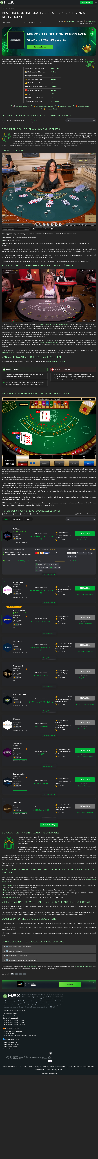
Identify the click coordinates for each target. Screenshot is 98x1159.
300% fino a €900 (41, 810)
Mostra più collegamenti (49, 1039)
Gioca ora (85, 617)
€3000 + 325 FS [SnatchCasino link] (30, 985)
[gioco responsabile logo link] (87, 1007)
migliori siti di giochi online (56, 361)
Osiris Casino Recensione (85, 812)
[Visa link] (46, 553)
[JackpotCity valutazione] (20, 757)
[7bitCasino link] (7, 536)
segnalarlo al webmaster (83, 967)
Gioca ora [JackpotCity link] (85, 750)
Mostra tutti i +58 (90, 550)
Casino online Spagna (68, 1015)
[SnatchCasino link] (20, 985)
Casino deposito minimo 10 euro (46, 1025)
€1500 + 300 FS (41, 675)
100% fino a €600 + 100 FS (41, 702)
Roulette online (8, 890)
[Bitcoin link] (42, 553)
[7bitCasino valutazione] (20, 538)
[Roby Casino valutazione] (20, 594)
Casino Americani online (70, 1006)
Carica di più (49, 825)
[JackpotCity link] (7, 753)
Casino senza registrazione (45, 1008)
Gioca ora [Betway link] (85, 780)
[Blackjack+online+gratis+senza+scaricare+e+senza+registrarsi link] (12, 974)
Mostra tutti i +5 (54, 550)
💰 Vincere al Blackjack (51, 109)
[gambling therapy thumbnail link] (93, 1011)
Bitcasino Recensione (85, 729)
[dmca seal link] (92, 1000)
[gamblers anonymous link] (93, 1007)
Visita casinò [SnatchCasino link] (70, 985)
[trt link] (94, 996)
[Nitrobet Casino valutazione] (20, 702)
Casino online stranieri (45, 1013)
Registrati (87, 2)
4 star (20, 22)
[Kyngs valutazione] (20, 677)
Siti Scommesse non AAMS (58, 1002)
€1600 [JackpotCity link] (41, 754)
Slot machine (7, 885)
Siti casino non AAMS (45, 1004)
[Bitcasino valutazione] (20, 727)
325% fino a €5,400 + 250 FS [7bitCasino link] (41, 537)
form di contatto (30, 967)
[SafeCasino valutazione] (20, 649)
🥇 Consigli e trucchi (64, 106)
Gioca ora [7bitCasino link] (85, 534)
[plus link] (83, 1000)
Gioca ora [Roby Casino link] (85, 588)
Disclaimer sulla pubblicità (85, 514)
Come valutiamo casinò (46, 1034)
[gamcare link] (86, 1000)
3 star (18, 22)
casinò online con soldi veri (49, 343)
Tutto (6, 519)
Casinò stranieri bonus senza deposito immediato (58, 1011)
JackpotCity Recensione (85, 757)
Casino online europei (68, 1002)
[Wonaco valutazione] (21, 624)
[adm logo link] (80, 1007)
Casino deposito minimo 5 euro (46, 1021)
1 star (14, 22)
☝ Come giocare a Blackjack (43, 106)
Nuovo (28, 519)
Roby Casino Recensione (85, 594)
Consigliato (17, 519)
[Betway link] (7, 782)
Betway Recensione (85, 786)
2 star (16, 22)
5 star (22, 22)
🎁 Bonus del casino (82, 106)
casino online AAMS (8, 353)
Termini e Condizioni (77, 1032)
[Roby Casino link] (7, 590)
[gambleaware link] (86, 1004)
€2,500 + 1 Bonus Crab (41, 621)
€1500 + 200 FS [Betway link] (41, 783)
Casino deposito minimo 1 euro (46, 1017)
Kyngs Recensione (85, 678)
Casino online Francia (68, 1011)
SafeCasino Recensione (85, 651)
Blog (60, 1034)
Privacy (91, 1032)
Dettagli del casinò (48, 574)
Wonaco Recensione (85, 624)
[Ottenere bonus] (40, 47)
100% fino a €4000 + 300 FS (41, 649)
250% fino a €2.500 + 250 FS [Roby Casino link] (41, 591)
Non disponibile (41, 726)
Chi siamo (44, 1032)
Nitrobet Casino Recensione (85, 704)
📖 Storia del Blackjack (21, 106)
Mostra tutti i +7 (60, 561)
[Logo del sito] (39, 2)
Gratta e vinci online (9, 897)
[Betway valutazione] (20, 785)
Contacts (33, 1032)
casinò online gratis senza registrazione (53, 325)
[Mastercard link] (37, 553)
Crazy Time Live (58, 1005)
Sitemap (23, 1032)
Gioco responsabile (58, 1032)
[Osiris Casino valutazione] (20, 810)
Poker (5, 893)
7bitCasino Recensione (85, 540)
